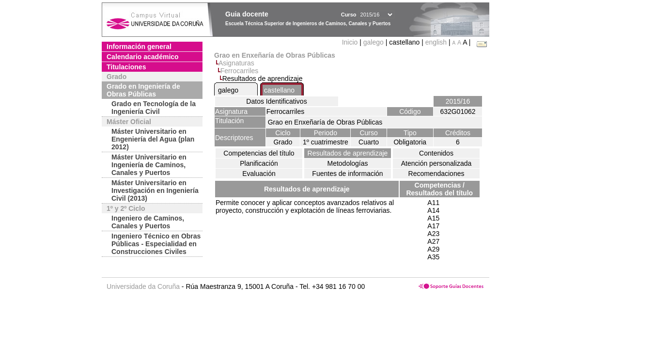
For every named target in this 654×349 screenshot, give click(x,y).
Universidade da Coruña (143, 286)
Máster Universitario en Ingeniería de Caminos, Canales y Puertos (149, 164)
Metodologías (347, 163)
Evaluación (259, 173)
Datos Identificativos (276, 101)
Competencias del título (258, 153)
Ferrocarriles (239, 71)
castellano (279, 90)
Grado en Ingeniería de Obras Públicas (143, 90)
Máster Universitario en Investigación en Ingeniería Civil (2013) (155, 190)
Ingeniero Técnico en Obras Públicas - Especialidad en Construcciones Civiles (156, 243)
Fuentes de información (347, 173)
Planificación (259, 163)
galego (373, 42)
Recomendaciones (436, 173)
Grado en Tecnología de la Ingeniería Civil (153, 107)
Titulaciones (126, 67)
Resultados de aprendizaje (348, 153)
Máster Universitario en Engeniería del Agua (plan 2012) (152, 139)
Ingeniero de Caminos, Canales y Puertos (147, 222)
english (436, 42)
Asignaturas (236, 63)
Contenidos (436, 153)
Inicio (351, 42)
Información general (139, 46)
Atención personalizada (436, 163)
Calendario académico (143, 57)
